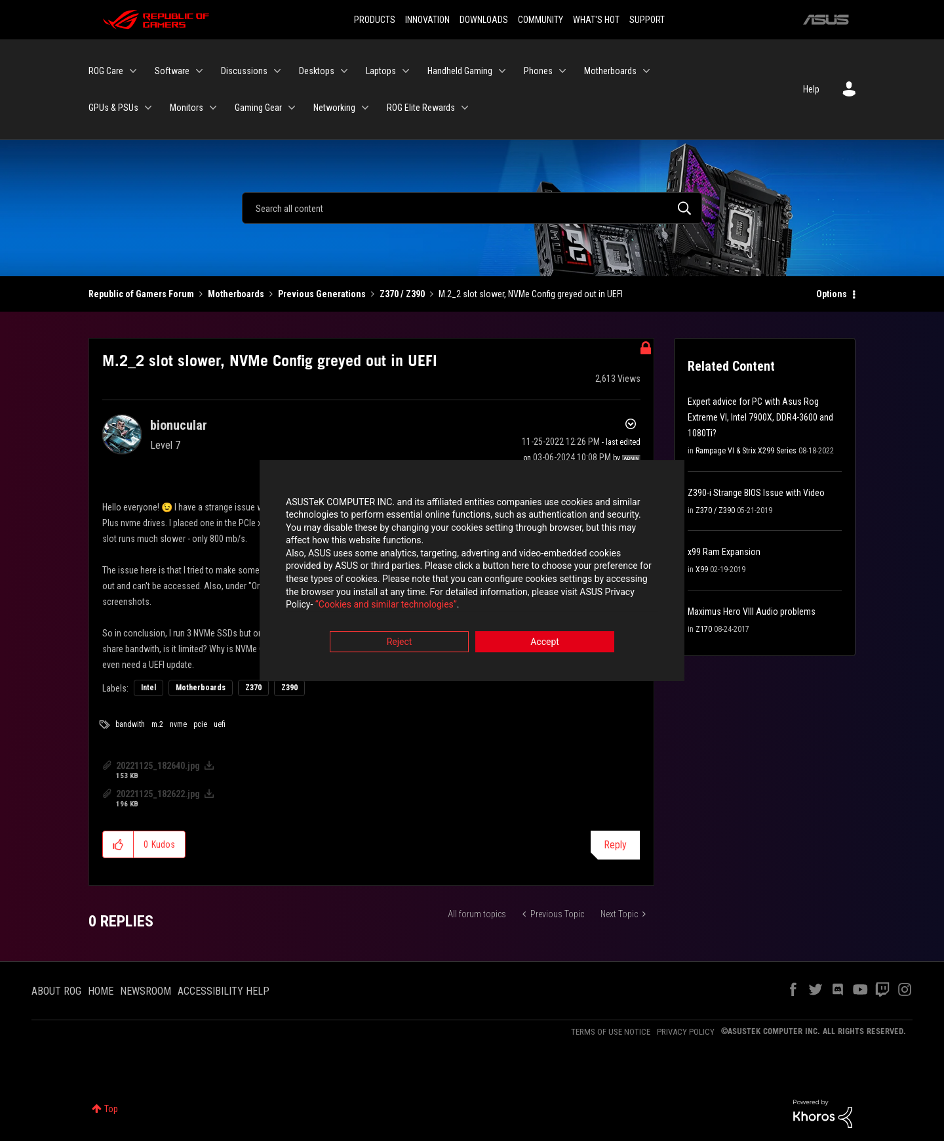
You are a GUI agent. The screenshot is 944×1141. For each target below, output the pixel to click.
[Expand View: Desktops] (344, 71)
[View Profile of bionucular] (178, 425)
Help (811, 89)
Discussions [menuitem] (244, 71)
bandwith (130, 724)
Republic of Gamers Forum (141, 294)
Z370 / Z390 (402, 294)
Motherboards (236, 294)
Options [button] (831, 294)
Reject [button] (399, 643)
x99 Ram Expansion (724, 552)
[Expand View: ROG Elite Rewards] (464, 107)
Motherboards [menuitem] (610, 71)
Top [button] (111, 1109)
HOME (100, 991)
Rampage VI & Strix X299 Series (746, 450)
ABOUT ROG (56, 991)
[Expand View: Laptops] (405, 71)
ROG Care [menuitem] (105, 71)
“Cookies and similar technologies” (386, 606)
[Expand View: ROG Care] (133, 71)
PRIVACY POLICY (686, 1032)
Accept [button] (544, 643)
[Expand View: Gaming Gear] (291, 107)
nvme (178, 724)
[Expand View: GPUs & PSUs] (148, 107)
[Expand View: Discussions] (277, 71)
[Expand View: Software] (199, 71)
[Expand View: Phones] (562, 71)
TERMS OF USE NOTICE (610, 1032)
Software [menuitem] (172, 71)
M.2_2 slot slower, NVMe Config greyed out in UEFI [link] (531, 294)
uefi (220, 724)
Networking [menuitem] (334, 107)
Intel (148, 687)
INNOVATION (427, 19)
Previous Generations (322, 294)
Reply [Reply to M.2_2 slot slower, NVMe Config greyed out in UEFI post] (615, 845)
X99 (702, 569)
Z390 (289, 687)
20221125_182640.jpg (158, 765)
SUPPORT (647, 19)
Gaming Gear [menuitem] (258, 107)
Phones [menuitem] (538, 71)
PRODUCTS (374, 19)
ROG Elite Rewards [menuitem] (421, 107)
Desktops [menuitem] (316, 71)
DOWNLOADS (484, 19)
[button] (118, 844)
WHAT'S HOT (596, 19)
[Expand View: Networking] (365, 107)
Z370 (253, 687)
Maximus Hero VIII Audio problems (752, 611)
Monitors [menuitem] (186, 107)
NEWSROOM (145, 991)
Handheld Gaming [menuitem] (459, 71)
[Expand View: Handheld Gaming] (502, 71)
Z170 (704, 629)
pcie (200, 724)
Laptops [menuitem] (381, 71)
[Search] (472, 208)
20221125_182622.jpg (158, 794)
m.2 (157, 724)
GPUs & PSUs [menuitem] (113, 107)
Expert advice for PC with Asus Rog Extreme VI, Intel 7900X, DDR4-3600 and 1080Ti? (760, 417)
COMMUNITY (540, 19)
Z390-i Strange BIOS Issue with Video (756, 493)
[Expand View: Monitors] (213, 107)
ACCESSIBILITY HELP (223, 991)
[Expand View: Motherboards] (646, 71)
